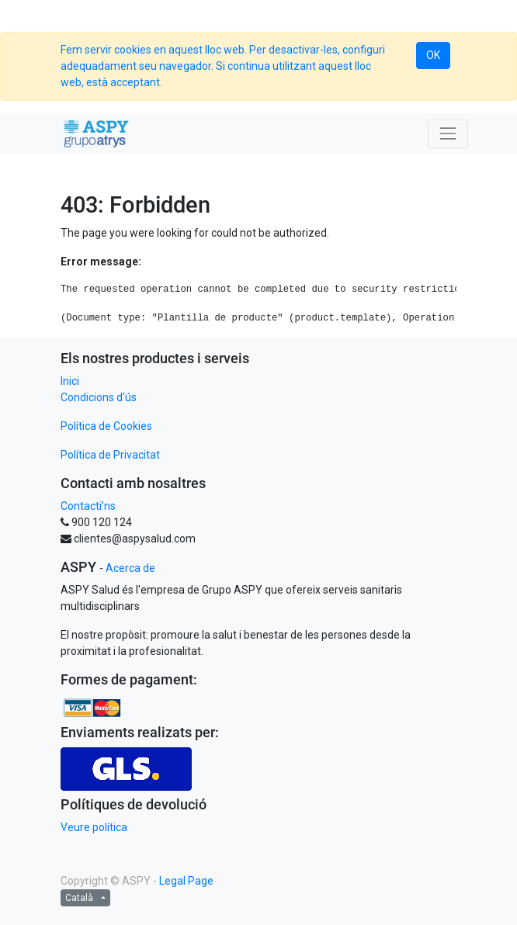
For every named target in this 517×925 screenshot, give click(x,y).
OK (433, 55)
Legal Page (186, 881)
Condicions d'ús (99, 397)
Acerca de (130, 568)
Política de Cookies (106, 426)
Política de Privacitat (110, 455)
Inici (70, 381)
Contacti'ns (88, 506)
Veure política (94, 827)
